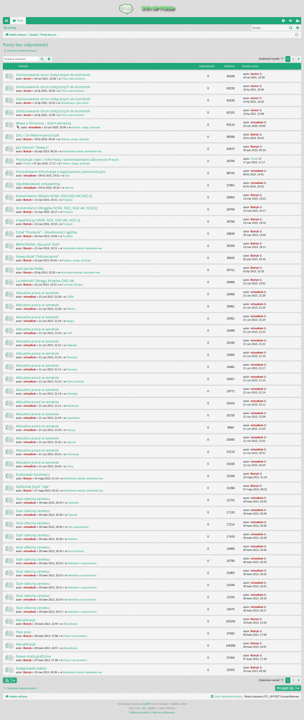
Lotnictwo (73, 502)
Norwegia (71, 393)
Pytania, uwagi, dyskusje (85, 127)
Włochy (70, 308)
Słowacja (71, 357)
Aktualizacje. (26, 644)
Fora (20, 20)
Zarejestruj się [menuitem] (298, 21)
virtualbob (34, 127)
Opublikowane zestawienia (38, 183)
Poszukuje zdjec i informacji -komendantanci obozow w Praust (67, 159)
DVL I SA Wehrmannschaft (37, 135)
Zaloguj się (29, 27)
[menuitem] (283, 20)
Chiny (69, 466)
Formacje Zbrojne (72, 284)
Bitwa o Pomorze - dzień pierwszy (43, 123)
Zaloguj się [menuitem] (291, 21)
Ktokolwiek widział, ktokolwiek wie (82, 151)
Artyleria (72, 539)
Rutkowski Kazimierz (33, 474)
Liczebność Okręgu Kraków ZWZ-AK (45, 280)
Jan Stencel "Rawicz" (32, 147)
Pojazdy (72, 514)
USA (69, 333)
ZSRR (70, 296)
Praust (27, 163)
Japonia (71, 442)
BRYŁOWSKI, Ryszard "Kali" (38, 244)
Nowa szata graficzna (33, 656)
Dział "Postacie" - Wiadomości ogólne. (47, 232)
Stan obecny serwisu (33, 498)
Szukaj (11, 27)
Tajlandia (71, 345)
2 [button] (293, 59)
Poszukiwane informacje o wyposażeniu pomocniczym (60, 171)
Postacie (68, 199)
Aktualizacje (26, 619)
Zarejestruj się (52, 27)
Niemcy (69, 187)
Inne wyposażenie (78, 526)
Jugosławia (72, 417)
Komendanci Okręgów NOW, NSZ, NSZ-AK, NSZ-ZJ (56, 207)
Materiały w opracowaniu (82, 563)
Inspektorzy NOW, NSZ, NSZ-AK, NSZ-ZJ (48, 220)
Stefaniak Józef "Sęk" (33, 486)
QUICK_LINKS (7, 21)
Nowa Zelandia (75, 381)
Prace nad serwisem (73, 78)
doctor (27, 78)
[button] (298, 59)
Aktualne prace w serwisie (37, 292)
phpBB (145, 704)
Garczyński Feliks (30, 268)
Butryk (27, 139)
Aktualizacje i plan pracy (75, 102)
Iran (67, 175)
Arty (144, 708)
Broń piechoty (76, 551)
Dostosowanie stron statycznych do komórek (53, 74)
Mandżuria (72, 405)
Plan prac (23, 631)
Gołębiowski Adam (31, 668)
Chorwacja (72, 454)
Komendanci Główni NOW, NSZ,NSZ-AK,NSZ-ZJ (54, 195)
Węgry (70, 320)
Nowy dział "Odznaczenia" (37, 256)
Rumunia (71, 369)
